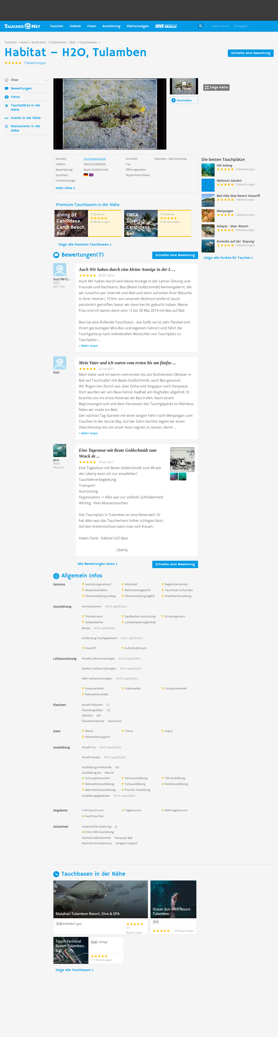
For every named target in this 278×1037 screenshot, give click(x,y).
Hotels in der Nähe (26, 118)
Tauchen (56, 26)
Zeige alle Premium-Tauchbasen (83, 244)
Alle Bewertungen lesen (96, 564)
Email (102, 159)
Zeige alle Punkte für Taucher (227, 258)
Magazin (166, 26)
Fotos (15, 97)
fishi (56, 372)
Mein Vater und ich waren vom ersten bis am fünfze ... (127, 362)
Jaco (56, 460)
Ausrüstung (111, 26)
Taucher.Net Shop (264, 26)
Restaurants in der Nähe (25, 128)
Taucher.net (22, 26)
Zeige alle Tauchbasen (73, 970)
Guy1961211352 (64, 279)
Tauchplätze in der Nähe (25, 107)
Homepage (91, 159)
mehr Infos (64, 188)
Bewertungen (21, 88)
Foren (91, 26)
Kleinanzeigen (138, 26)
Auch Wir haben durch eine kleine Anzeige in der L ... (127, 269)
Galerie (75, 26)
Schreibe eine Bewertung (250, 53)
